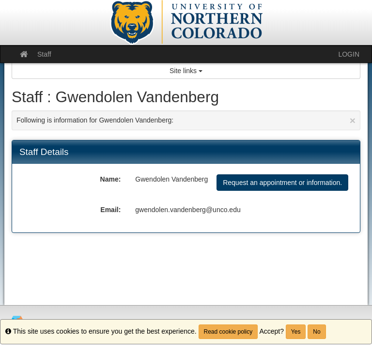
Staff (44, 54)
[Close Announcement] (353, 120)
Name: (110, 179)
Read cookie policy (228, 331)
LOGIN (348, 54)
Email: (110, 210)
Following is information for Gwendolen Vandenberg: (186, 120)
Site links (186, 71)
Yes (296, 331)
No (316, 331)
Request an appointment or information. (282, 182)
